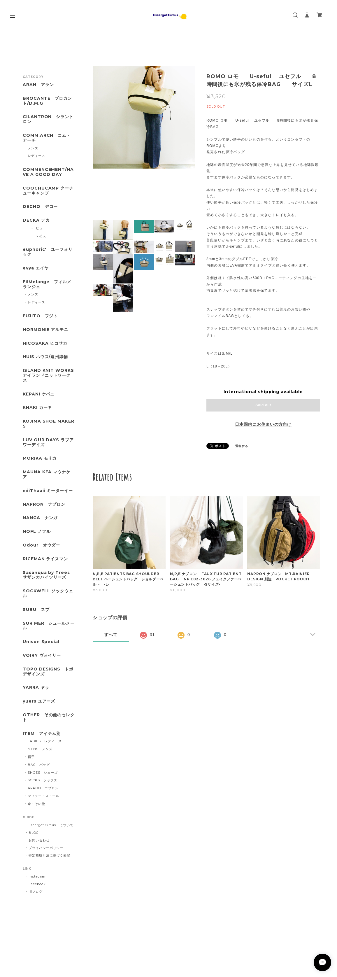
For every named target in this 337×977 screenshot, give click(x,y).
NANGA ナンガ (40, 517)
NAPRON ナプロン (44, 504)
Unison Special (41, 641)
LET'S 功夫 (37, 236)
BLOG (34, 833)
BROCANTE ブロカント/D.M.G (47, 101)
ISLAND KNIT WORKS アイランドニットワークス (49, 375)
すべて (110, 634)
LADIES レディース (45, 741)
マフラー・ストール (43, 796)
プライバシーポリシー (46, 848)
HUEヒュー (37, 228)
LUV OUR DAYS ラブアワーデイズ (48, 442)
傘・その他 (36, 804)
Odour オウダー (41, 545)
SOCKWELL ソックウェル (48, 593)
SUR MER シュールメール (49, 626)
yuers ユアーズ (39, 701)
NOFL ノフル (37, 531)
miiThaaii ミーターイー (48, 490)
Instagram (38, 876)
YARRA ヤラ (36, 687)
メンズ (33, 148)
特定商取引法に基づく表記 (50, 855)
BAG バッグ (39, 765)
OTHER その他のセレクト (49, 717)
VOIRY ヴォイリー (42, 655)
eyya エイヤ (36, 268)
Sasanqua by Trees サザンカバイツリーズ (46, 575)
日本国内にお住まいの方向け (263, 424)
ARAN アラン (38, 84)
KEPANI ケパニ (39, 394)
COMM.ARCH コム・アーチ (47, 138)
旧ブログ (36, 892)
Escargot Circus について (51, 825)
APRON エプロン (43, 788)
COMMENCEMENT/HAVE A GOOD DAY (48, 172)
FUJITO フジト (40, 316)
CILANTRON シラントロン (48, 119)
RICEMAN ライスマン (45, 558)
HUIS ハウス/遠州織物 (45, 356)
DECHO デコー (40, 206)
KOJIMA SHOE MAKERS (48, 424)
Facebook (37, 884)
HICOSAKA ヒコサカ (45, 343)
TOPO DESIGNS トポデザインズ (48, 672)
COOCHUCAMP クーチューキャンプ (48, 191)
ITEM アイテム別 (42, 733)
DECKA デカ (36, 220)
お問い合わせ (39, 840)
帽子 (31, 757)
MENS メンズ (40, 749)
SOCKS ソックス (42, 780)
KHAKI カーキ (37, 407)
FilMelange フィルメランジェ (47, 284)
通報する (241, 446)
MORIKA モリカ (40, 458)
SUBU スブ (36, 609)
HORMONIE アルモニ (45, 329)
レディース (36, 156)
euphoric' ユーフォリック (48, 252)
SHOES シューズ (43, 773)
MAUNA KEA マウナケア (47, 474)
